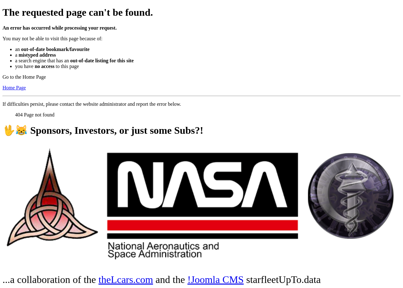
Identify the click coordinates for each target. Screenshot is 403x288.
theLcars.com (126, 279)
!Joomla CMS (215, 279)
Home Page (14, 87)
